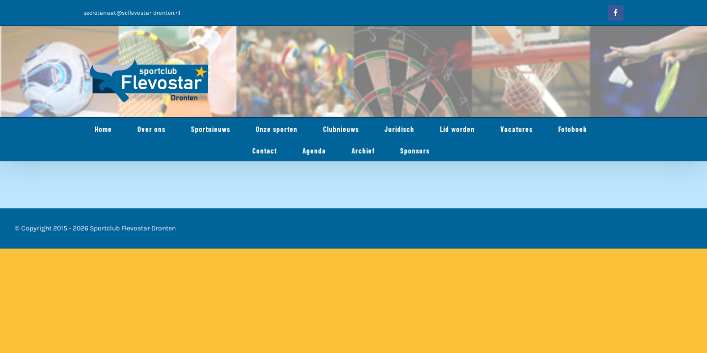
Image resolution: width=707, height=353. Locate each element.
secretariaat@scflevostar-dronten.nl (131, 12)
